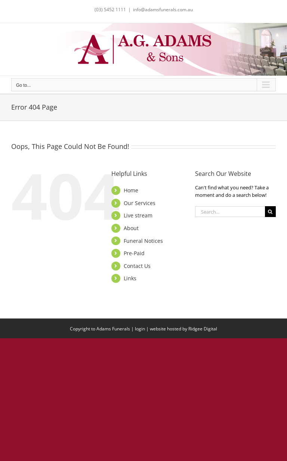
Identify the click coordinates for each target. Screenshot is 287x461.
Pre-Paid (134, 253)
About (131, 228)
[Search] (270, 211)
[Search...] (230, 211)
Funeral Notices (143, 240)
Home (131, 190)
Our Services (139, 203)
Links (130, 278)
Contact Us (137, 265)
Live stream (138, 215)
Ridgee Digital (202, 329)
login (140, 329)
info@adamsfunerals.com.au (163, 9)
